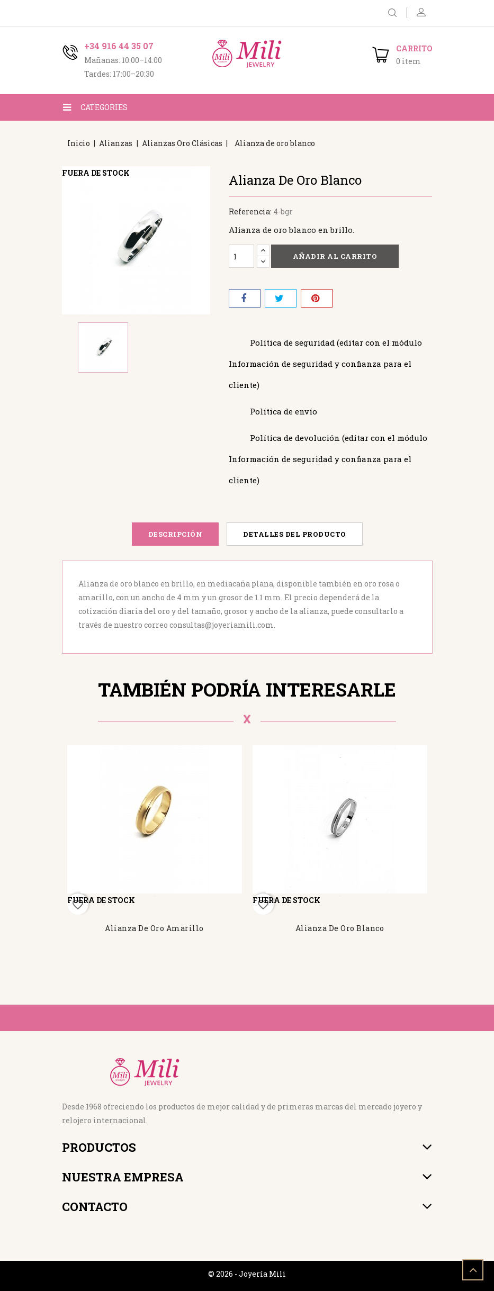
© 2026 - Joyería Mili (247, 1274)
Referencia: (250, 211)
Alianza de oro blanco (339, 928)
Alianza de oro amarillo (154, 928)
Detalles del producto (294, 534)
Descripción (175, 534)
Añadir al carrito (335, 256)
